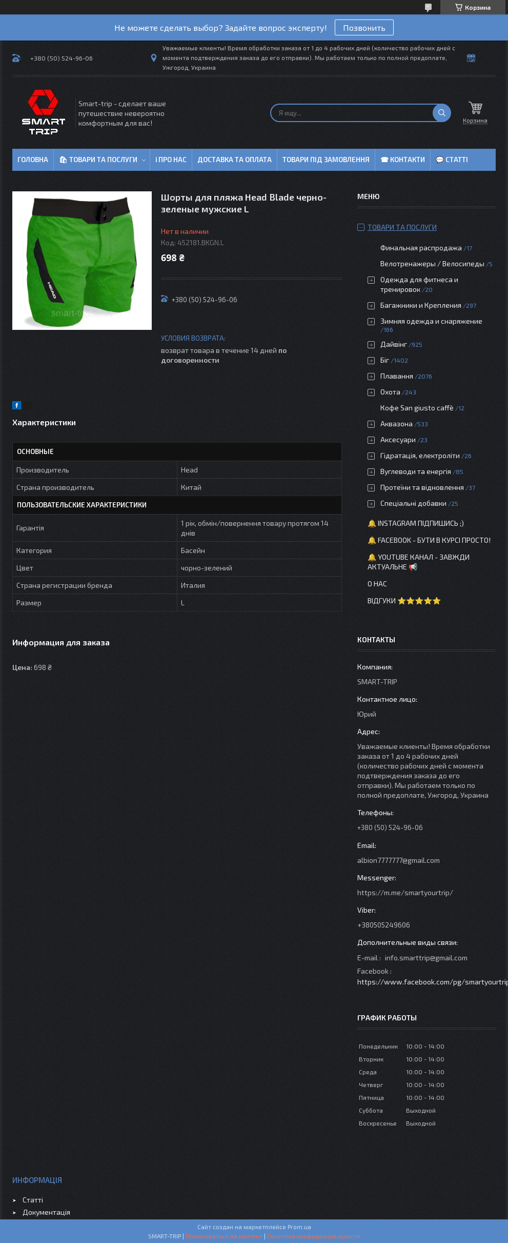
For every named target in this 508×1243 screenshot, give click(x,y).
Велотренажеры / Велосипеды (432, 263)
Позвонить (364, 27)
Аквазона (396, 423)
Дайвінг (393, 344)
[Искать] (442, 113)
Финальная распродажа (421, 247)
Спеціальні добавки (413, 503)
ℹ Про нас (171, 159)
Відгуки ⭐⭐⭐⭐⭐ (404, 600)
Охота (390, 391)
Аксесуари (398, 439)
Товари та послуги (402, 227)
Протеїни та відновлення (422, 487)
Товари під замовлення (326, 159)
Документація (46, 1212)
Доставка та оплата (234, 159)
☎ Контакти (402, 159)
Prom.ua (299, 1226)
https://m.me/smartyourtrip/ (405, 892)
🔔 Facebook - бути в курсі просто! (429, 540)
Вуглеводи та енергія (415, 471)
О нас (377, 583)
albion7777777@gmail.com (398, 860)
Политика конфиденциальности (313, 1235)
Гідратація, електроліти (420, 455)
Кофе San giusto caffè (417, 407)
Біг (384, 360)
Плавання (396, 375)
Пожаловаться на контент (224, 1235)
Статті (33, 1199)
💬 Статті (452, 159)
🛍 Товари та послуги (98, 159)
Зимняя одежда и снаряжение (431, 321)
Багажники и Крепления (420, 305)
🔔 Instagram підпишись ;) (416, 523)
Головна (32, 159)
